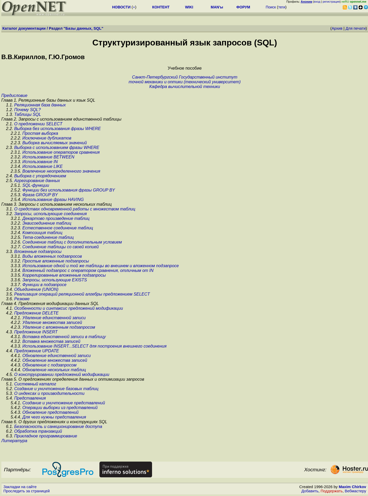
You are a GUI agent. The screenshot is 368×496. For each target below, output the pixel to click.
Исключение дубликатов (46, 138)
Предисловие (14, 95)
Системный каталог (35, 384)
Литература (14, 440)
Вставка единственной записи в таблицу (64, 336)
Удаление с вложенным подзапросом (58, 327)
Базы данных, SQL (83, 28)
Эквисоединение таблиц (46, 223)
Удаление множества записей (52, 322)
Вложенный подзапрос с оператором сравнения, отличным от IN (88, 270)
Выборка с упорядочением (40, 176)
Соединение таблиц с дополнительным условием (72, 242)
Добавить (310, 491)
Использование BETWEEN (48, 157)
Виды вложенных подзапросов (52, 256)
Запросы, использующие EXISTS (54, 280)
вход (317, 1)
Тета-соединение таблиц (48, 237)
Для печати (356, 28)
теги (281, 7)
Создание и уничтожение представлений (63, 403)
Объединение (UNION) (36, 289)
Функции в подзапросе (44, 284)
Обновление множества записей (54, 360)
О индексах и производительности (49, 393)
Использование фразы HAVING (53, 199)
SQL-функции (35, 185)
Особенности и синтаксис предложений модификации (68, 308)
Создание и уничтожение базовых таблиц (56, 388)
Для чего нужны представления (54, 417)
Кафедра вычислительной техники (184, 86)
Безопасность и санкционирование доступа (58, 426)
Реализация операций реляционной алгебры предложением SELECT (82, 294)
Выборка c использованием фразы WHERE (56, 147)
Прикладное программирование (45, 436)
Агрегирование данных (37, 180)
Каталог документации (24, 28)
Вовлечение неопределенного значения (61, 171)
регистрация (331, 1)
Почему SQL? (27, 109)
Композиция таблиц (42, 232)
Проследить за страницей (26, 491)
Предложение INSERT (36, 332)
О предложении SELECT (38, 124)
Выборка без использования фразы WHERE (57, 128)
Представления (30, 398)
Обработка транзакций (38, 431)
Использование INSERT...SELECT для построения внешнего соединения (94, 346)
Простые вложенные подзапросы (55, 261)
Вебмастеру (355, 491)
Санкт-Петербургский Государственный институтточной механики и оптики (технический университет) (185, 79)
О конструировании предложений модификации (61, 374)
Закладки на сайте (20, 487)
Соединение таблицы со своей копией (60, 247)
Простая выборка (40, 133)
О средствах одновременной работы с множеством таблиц (74, 209)
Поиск (271, 7)
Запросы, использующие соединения (50, 213)
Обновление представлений (50, 412)
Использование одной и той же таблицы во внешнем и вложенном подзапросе (100, 266)
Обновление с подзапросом (49, 365)
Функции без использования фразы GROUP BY (68, 190)
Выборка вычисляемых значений (54, 143)
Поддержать (332, 491)
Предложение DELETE (36, 313)
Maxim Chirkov (352, 487)
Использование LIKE (42, 166)
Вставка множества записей (51, 341)
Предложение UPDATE (36, 351)
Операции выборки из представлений (60, 407)
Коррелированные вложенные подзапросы (64, 275)
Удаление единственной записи (54, 318)
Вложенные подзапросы (38, 251)
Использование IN (40, 161)
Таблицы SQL (27, 114)
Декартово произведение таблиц (55, 218)
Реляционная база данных (40, 105)
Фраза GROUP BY (40, 195)
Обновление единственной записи (56, 355)
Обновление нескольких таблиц (54, 370)
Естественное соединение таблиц (57, 228)
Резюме (22, 299)
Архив (337, 28)
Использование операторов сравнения (61, 152)
